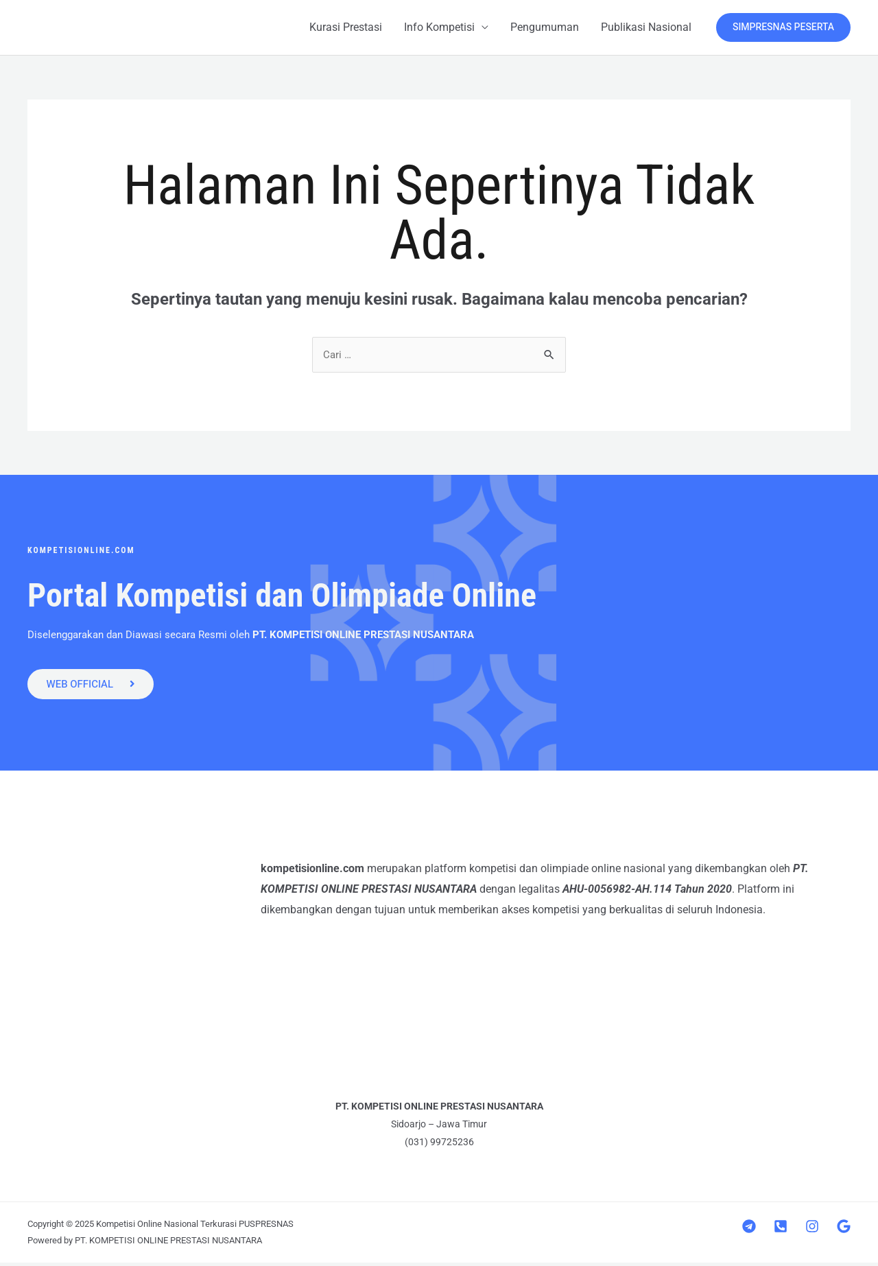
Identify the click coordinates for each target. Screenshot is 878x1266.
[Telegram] (749, 1229)
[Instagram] (812, 1229)
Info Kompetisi (439, 27)
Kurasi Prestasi (345, 27)
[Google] (844, 1229)
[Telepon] (780, 1229)
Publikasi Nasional (646, 27)
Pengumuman (544, 27)
